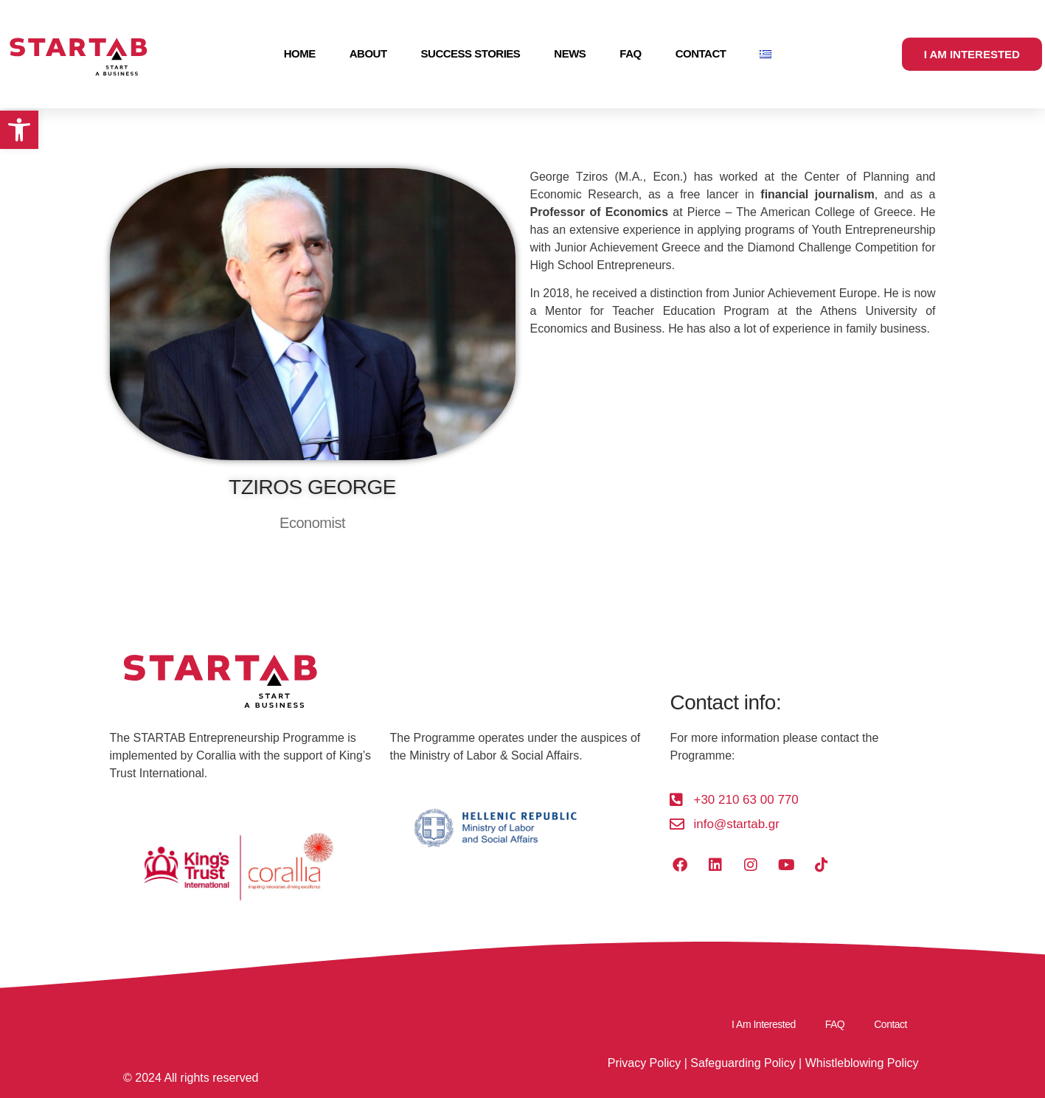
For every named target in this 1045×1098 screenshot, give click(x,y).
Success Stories (471, 53)
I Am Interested (764, 1024)
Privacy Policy (644, 1063)
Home (300, 53)
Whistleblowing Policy (862, 1063)
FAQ (630, 53)
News (570, 53)
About (368, 53)
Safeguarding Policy (742, 1063)
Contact (701, 53)
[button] (19, 130)
